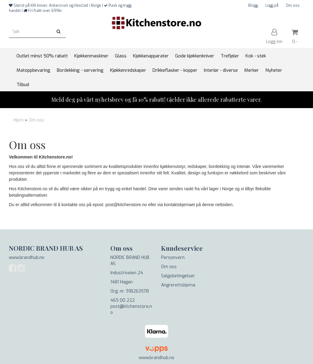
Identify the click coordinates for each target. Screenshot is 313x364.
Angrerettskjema (178, 285)
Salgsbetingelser (178, 276)
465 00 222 (122, 300)
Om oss (293, 5)
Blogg (253, 5)
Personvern (173, 257)
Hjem (18, 120)
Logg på (271, 5)
